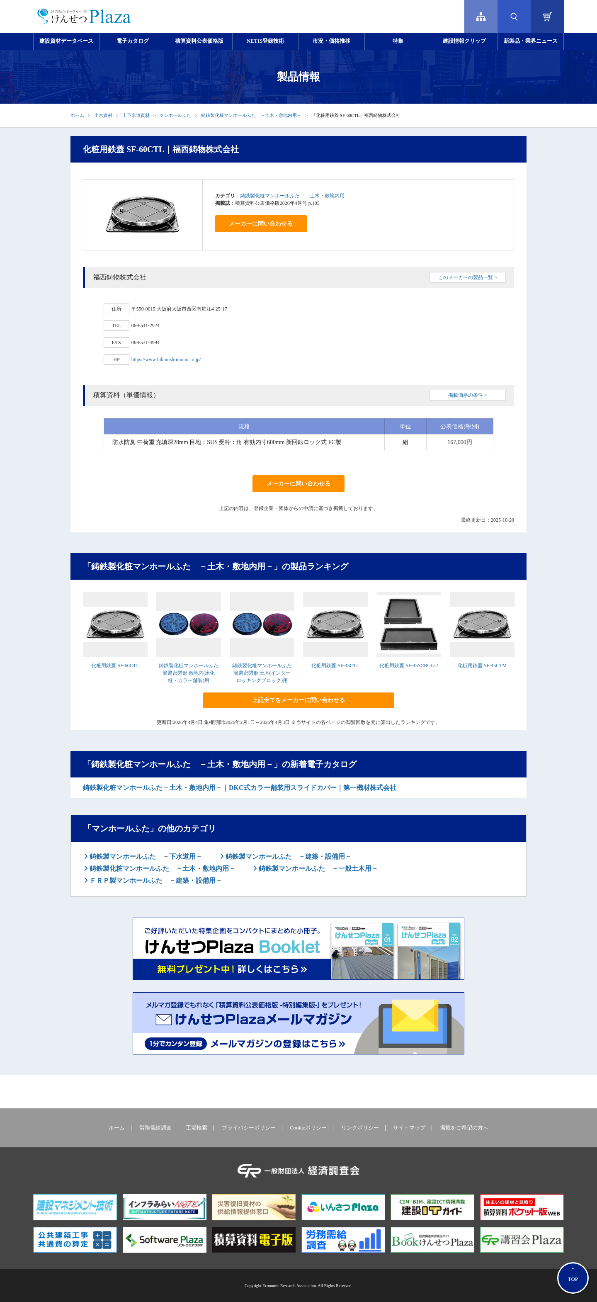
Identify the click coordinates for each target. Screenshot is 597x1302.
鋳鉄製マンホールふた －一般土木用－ (317, 868)
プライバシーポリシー (249, 1128)
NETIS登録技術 (265, 41)
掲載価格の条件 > (467, 395)
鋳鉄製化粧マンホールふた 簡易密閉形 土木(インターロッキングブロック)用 (262, 673)
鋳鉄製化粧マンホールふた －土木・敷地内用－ (251, 115)
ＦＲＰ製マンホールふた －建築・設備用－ (155, 880)
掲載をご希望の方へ (464, 1128)
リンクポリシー (360, 1128)
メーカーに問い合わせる (261, 224)
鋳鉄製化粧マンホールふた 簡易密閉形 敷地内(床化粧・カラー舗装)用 (188, 673)
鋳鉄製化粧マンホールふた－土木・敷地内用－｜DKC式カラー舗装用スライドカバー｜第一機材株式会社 (239, 787)
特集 (398, 41)
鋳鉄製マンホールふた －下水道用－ (145, 856)
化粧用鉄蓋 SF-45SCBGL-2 (408, 665)
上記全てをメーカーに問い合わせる (298, 700)
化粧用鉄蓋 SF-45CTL (335, 665)
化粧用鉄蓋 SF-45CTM (482, 665)
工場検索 (196, 1128)
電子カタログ (132, 41)
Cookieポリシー (308, 1128)
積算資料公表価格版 (199, 41)
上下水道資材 (136, 115)
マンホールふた (175, 115)
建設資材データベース (66, 41)
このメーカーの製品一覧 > (467, 277)
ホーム (77, 115)
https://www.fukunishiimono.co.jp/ (166, 359)
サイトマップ (409, 1128)
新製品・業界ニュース (531, 41)
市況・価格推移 (331, 41)
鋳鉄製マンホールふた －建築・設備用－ (288, 856)
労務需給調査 (155, 1128)
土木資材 (103, 115)
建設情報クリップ (464, 41)
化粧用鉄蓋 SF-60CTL (115, 665)
